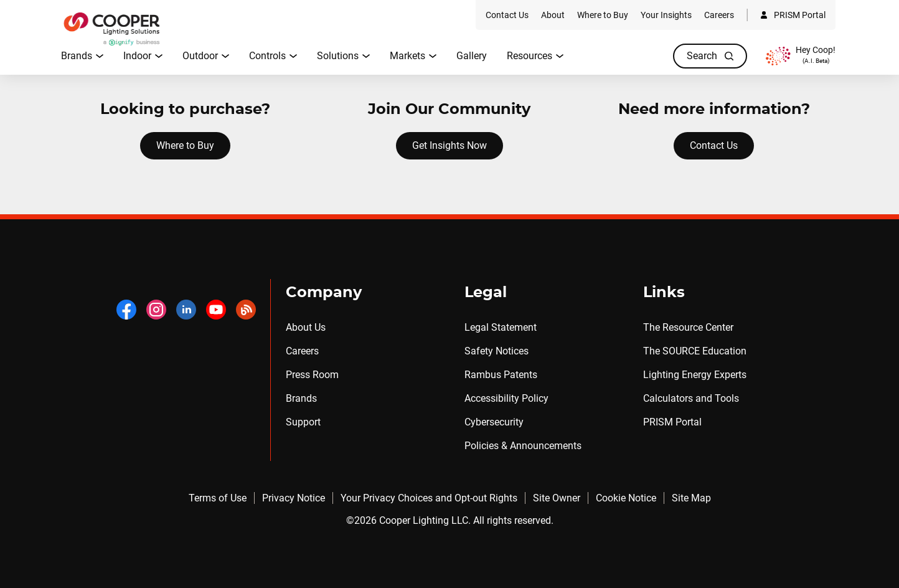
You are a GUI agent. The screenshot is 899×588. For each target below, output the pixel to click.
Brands (301, 398)
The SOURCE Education (694, 351)
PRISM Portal (672, 422)
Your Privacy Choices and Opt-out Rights (429, 498)
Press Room (312, 375)
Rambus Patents (500, 375)
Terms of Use (218, 498)
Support (303, 422)
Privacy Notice (293, 498)
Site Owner (556, 498)
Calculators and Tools (691, 398)
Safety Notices (496, 351)
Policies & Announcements (522, 446)
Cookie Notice (626, 498)
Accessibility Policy (506, 398)
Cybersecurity (494, 422)
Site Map (691, 498)
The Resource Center (688, 327)
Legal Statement (500, 327)
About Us (306, 327)
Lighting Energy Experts (694, 375)
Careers (302, 351)
